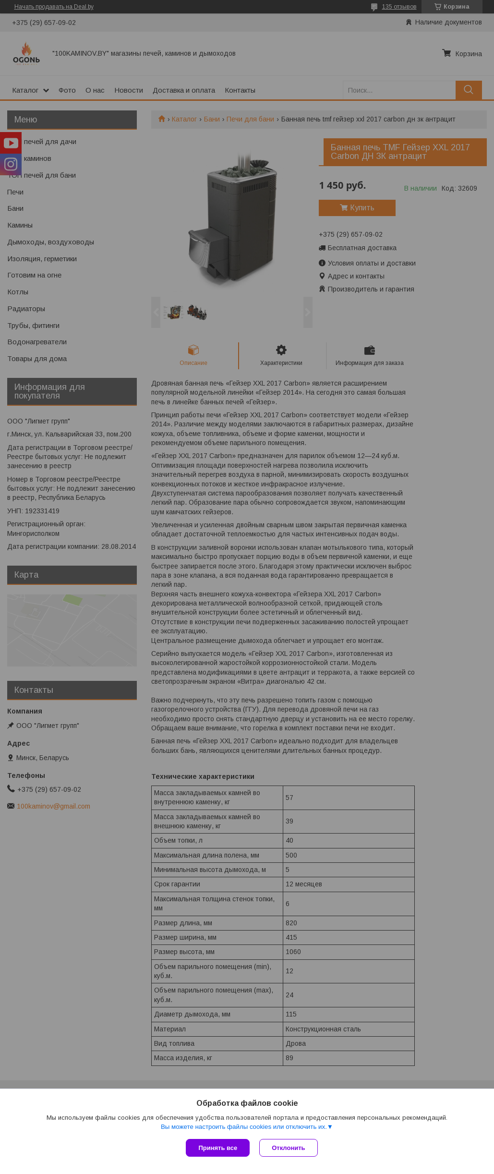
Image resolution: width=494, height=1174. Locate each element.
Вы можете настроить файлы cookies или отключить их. (244, 1126)
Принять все (217, 1147)
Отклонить (288, 1147)
